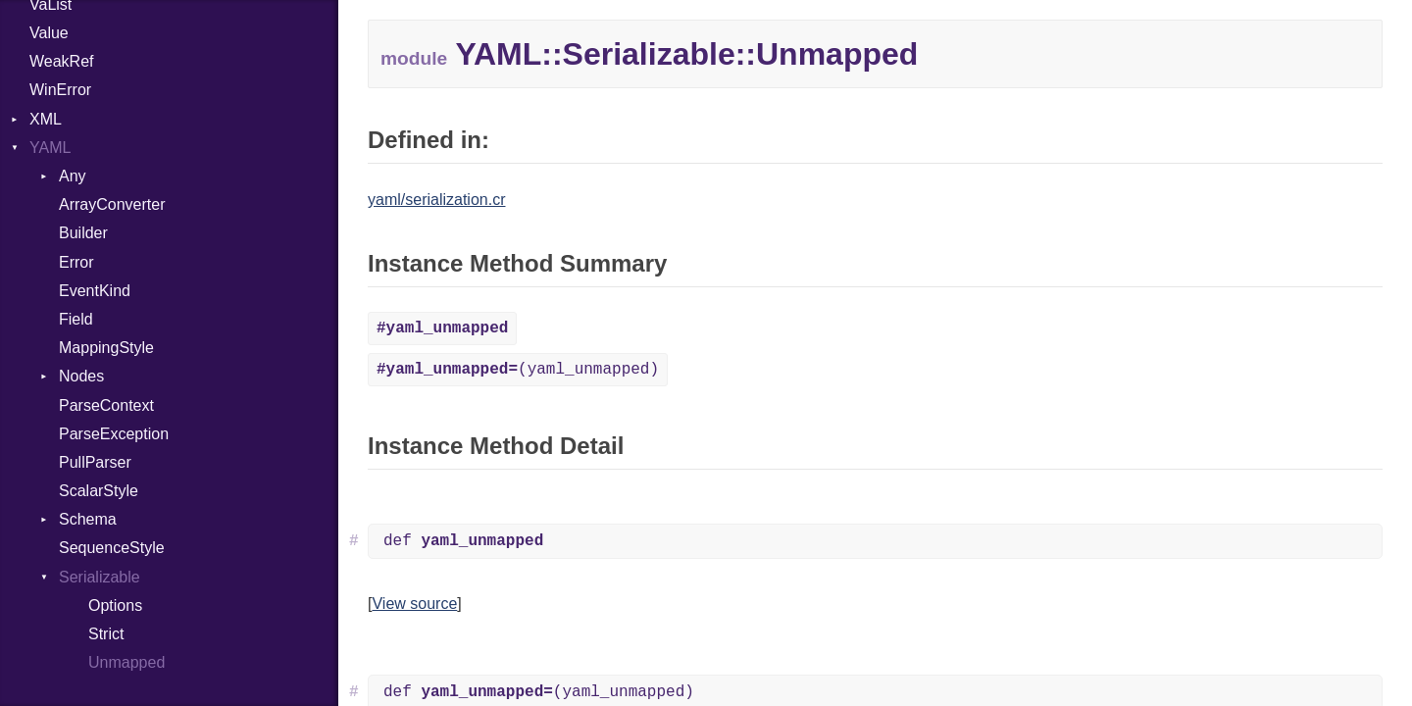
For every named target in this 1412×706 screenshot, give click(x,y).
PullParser (95, 462)
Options (115, 605)
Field (76, 319)
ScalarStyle (98, 490)
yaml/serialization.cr (436, 199)
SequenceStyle (112, 547)
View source (414, 603)
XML (45, 119)
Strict (106, 634)
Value (49, 33)
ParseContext (106, 405)
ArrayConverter (112, 204)
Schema (88, 519)
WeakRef (61, 61)
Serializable (99, 577)
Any (72, 176)
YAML (50, 147)
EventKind (94, 290)
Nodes (81, 376)
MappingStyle (106, 347)
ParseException (114, 434)
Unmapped (126, 662)
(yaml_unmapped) (518, 369)
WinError (60, 89)
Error (76, 262)
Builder (83, 233)
